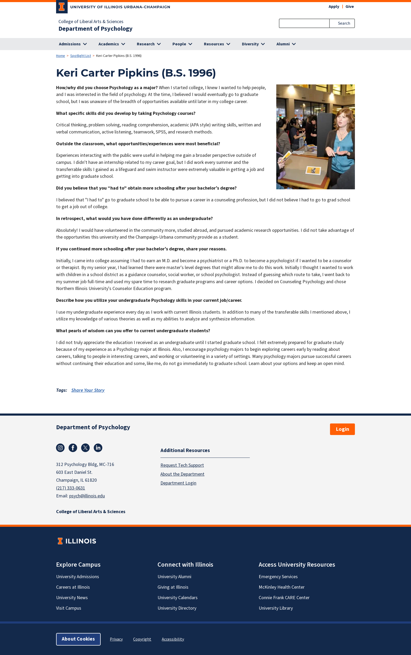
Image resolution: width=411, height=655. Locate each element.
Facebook (73, 448)
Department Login (178, 483)
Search (344, 23)
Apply (334, 6)
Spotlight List (80, 55)
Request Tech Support (182, 465)
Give (349, 6)
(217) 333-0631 (70, 488)
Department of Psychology (95, 29)
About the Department (182, 474)
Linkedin (98, 448)
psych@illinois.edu (87, 496)
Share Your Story (88, 390)
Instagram (60, 448)
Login (342, 429)
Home (60, 55)
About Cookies (78, 639)
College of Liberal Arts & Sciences (90, 22)
